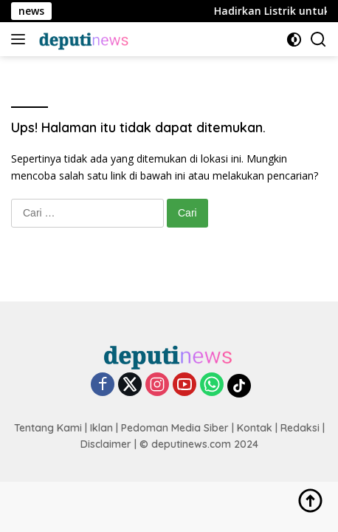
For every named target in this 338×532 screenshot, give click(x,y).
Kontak (254, 427)
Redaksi (300, 427)
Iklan (101, 427)
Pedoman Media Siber (175, 427)
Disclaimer (105, 444)
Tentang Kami (48, 427)
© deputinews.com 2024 (198, 444)
